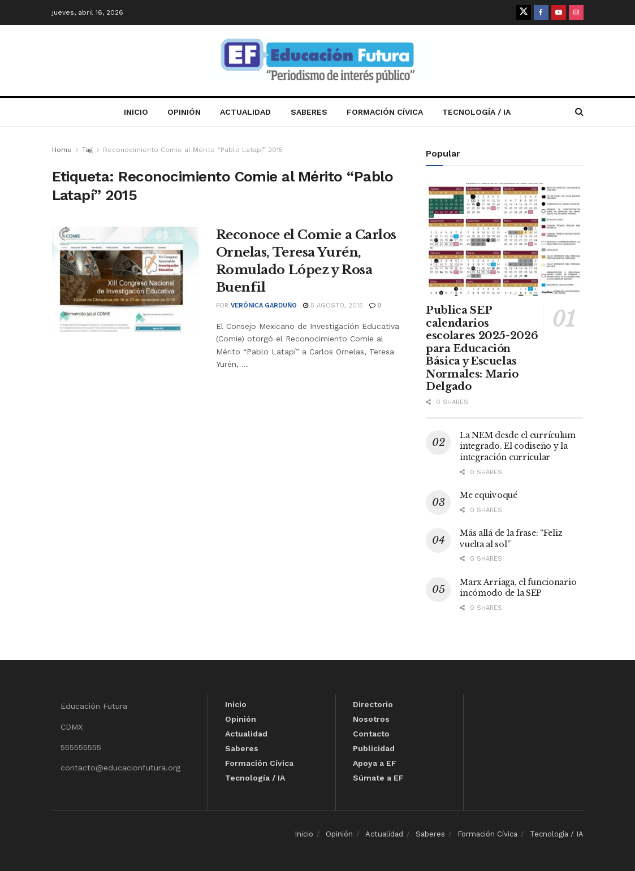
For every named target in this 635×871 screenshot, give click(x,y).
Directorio (373, 704)
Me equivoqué (488, 495)
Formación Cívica (385, 111)
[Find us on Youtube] (558, 12)
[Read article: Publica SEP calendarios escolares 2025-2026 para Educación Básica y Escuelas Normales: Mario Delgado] (504, 239)
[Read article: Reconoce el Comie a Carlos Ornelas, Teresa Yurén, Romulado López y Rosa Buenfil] (125, 279)
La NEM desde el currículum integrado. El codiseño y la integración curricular (518, 446)
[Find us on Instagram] (576, 12)
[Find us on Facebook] (541, 12)
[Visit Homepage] (317, 60)
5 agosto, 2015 (333, 305)
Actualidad (245, 111)
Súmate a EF (378, 777)
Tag (87, 150)
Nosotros (371, 718)
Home (62, 150)
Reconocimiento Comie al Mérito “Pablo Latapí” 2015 (193, 150)
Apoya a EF (374, 763)
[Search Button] (579, 112)
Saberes (309, 111)
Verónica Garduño (264, 305)
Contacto (371, 733)
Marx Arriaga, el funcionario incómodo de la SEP (518, 588)
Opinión (184, 111)
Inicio (136, 111)
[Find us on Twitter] (523, 12)
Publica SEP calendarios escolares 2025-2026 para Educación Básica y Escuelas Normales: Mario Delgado (482, 348)
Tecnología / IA (476, 111)
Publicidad (374, 748)
